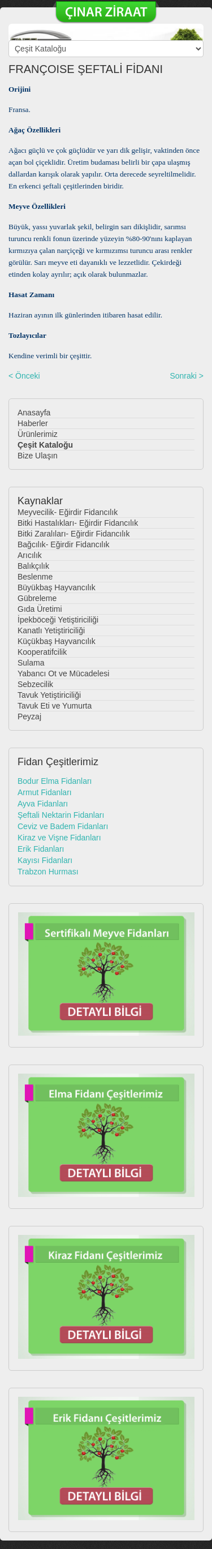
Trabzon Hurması (48, 871)
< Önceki (24, 375)
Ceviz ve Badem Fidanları (63, 826)
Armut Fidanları (45, 792)
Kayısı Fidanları (45, 860)
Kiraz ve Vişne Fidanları (59, 837)
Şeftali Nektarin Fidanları (61, 814)
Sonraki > (187, 375)
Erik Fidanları (41, 848)
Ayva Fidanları (43, 803)
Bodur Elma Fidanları (55, 781)
